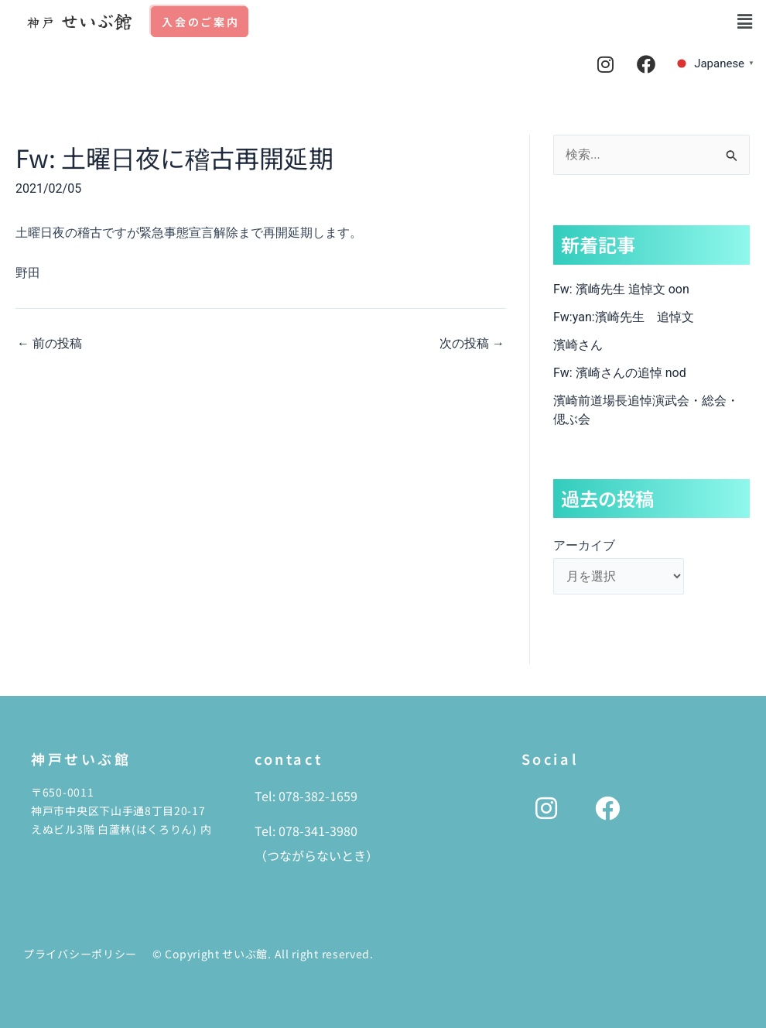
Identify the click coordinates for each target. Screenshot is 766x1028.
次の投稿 (471, 344)
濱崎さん (578, 345)
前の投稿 (49, 344)
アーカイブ (584, 545)
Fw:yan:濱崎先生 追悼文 (623, 317)
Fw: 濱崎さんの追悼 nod (619, 372)
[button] (745, 21)
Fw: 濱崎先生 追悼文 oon (621, 289)
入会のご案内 (201, 21)
